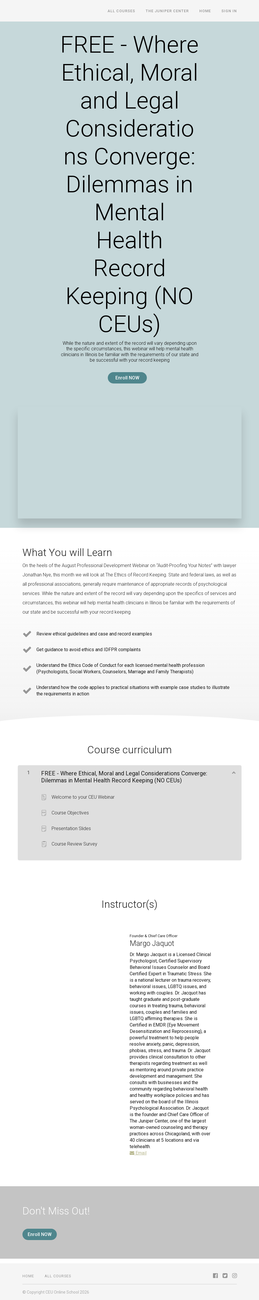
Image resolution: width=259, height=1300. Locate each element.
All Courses (121, 11)
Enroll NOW (127, 378)
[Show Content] (233, 772)
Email (138, 1153)
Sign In (229, 11)
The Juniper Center (167, 11)
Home (205, 11)
